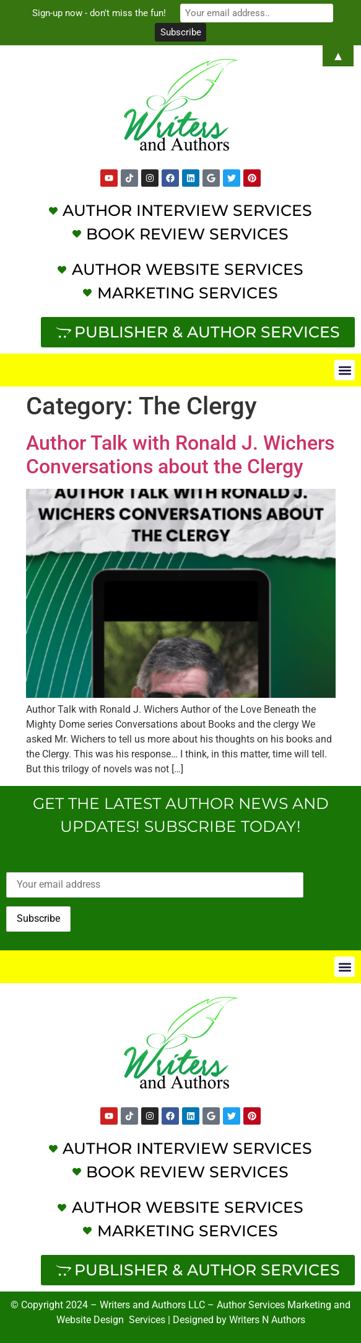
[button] (344, 370)
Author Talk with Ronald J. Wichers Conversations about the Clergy (180, 454)
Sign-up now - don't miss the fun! (101, 13)
